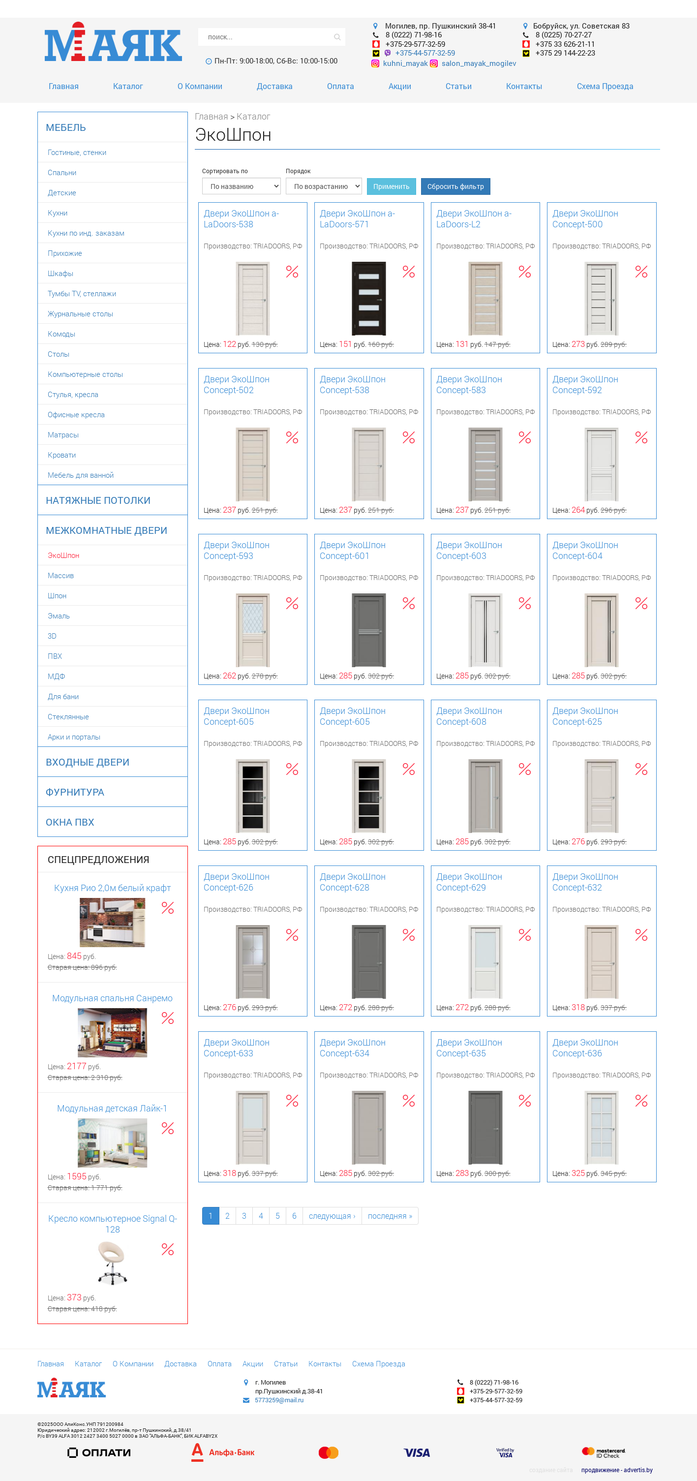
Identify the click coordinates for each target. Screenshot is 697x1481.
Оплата (340, 86)
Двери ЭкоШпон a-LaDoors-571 (357, 218)
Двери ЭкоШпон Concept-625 (585, 716)
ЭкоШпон (63, 555)
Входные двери (87, 761)
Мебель (66, 127)
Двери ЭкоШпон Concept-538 (353, 384)
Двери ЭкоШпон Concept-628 (353, 881)
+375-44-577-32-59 (425, 53)
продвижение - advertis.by (617, 1470)
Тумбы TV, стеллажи (82, 293)
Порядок (298, 171)
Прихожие (65, 253)
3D (52, 636)
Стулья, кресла (73, 394)
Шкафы (60, 273)
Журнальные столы (80, 313)
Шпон (57, 595)
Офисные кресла (76, 414)
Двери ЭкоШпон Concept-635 (469, 1047)
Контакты (524, 86)
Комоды (61, 334)
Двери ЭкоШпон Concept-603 (469, 550)
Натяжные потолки (98, 500)
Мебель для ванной (81, 475)
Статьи (459, 86)
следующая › (332, 1215)
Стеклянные (68, 716)
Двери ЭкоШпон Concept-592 (585, 384)
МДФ (56, 676)
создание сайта (551, 1470)
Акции (400, 86)
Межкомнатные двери (106, 530)
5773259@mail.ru (279, 1399)
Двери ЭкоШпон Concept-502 (237, 384)
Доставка (275, 86)
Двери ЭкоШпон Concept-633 (237, 1047)
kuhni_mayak (399, 63)
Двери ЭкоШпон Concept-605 (237, 716)
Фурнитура (75, 791)
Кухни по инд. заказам (86, 233)
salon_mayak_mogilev (473, 63)
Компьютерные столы (85, 374)
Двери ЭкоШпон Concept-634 (353, 1047)
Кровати (62, 455)
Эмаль (59, 615)
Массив (61, 575)
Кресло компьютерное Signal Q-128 (112, 1223)
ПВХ (55, 656)
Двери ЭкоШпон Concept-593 (237, 550)
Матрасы (63, 434)
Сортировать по (225, 171)
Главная (64, 86)
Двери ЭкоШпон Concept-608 (469, 716)
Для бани (63, 696)
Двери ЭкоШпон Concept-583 (469, 384)
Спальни (62, 172)
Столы (58, 354)
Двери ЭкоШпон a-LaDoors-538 (241, 218)
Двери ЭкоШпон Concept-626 (237, 881)
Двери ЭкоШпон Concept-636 (585, 1047)
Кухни (57, 212)
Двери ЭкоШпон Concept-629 (469, 881)
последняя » (390, 1215)
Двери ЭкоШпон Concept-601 (353, 550)
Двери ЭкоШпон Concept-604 (585, 550)
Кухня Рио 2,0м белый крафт (112, 887)
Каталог (128, 86)
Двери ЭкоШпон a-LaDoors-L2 (474, 218)
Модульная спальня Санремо (112, 997)
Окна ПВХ (70, 821)
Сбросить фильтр (455, 186)
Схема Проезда (605, 86)
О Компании (200, 86)
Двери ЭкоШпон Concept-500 (585, 218)
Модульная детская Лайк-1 (112, 1108)
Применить (391, 186)
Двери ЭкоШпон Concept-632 (585, 881)
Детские (62, 192)
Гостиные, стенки (77, 152)
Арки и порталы (74, 736)
